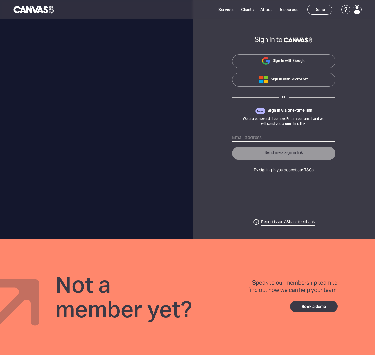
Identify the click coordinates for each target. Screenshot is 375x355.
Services (226, 10)
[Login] (357, 9)
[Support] (345, 9)
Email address (247, 137)
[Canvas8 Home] (34, 10)
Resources (288, 10)
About (266, 10)
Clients (247, 10)
